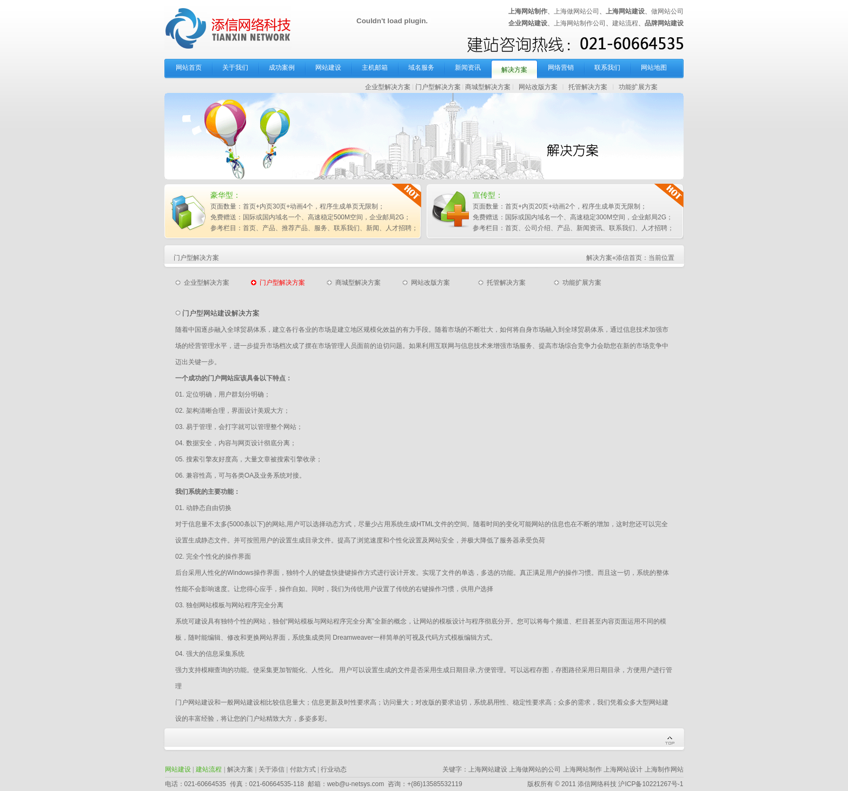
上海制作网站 (664, 769)
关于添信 (271, 769)
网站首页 (189, 67)
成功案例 (282, 67)
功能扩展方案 (638, 87)
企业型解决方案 (387, 87)
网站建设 (328, 67)
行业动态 (334, 769)
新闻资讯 (468, 67)
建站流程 (625, 23)
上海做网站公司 (576, 11)
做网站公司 (667, 11)
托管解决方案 (587, 87)
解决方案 (514, 69)
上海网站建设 (487, 769)
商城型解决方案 (488, 87)
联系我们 (607, 67)
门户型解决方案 (438, 87)
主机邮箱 (375, 67)
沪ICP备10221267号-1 (650, 784)
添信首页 (629, 258)
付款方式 (303, 769)
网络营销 (561, 67)
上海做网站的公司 (535, 769)
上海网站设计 (623, 769)
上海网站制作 (582, 769)
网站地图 (654, 67)
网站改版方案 (538, 87)
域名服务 (421, 67)
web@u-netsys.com (356, 784)
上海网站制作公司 (580, 23)
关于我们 (235, 67)
